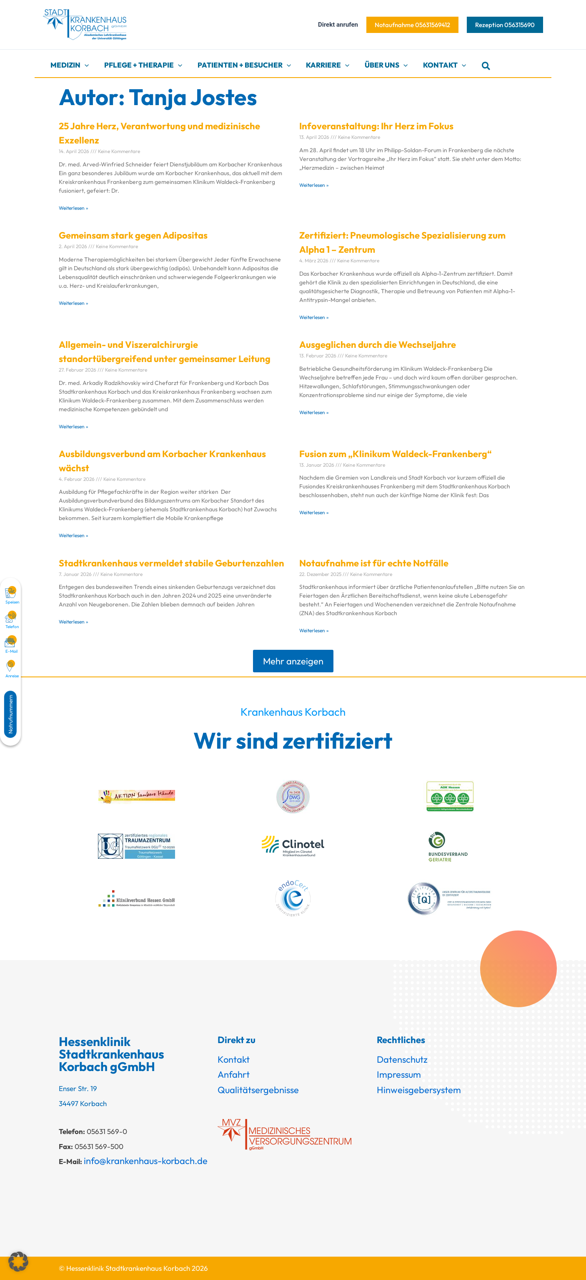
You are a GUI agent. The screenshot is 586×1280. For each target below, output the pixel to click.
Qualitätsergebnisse (258, 1090)
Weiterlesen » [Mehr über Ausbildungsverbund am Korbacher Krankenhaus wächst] (73, 535)
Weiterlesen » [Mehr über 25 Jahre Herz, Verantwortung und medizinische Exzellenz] (73, 208)
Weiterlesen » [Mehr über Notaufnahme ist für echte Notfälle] (314, 630)
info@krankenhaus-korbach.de (146, 1161)
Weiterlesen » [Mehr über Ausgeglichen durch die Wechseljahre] (314, 412)
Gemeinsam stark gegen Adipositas (133, 235)
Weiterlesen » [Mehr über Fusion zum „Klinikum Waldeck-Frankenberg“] (314, 512)
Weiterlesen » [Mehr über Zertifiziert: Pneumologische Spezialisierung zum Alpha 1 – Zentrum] (314, 317)
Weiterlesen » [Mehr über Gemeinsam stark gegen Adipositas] (73, 303)
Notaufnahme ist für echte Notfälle (373, 563)
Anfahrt (234, 1074)
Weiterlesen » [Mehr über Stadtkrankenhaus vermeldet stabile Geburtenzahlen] (73, 622)
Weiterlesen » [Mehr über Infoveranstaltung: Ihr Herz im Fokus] (314, 185)
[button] (412, 25)
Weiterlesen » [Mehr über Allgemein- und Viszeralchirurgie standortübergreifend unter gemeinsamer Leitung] (73, 426)
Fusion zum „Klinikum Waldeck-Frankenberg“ (395, 454)
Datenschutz (402, 1059)
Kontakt (234, 1059)
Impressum (399, 1074)
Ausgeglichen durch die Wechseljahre (377, 344)
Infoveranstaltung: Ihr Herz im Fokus (376, 126)
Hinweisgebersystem (419, 1090)
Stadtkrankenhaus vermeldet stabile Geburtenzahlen (171, 563)
